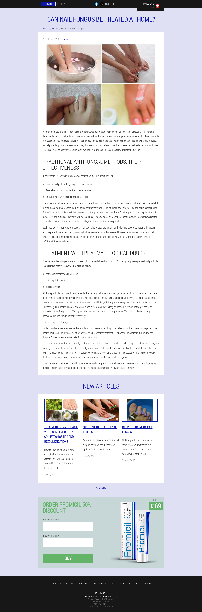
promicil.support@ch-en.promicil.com (101, 596)
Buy (68, 558)
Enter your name (51, 519)
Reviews (69, 583)
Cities (121, 583)
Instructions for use (103, 583)
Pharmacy (56, 583)
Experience (83, 583)
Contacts (146, 583)
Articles (133, 583)
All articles (101, 487)
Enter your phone (51, 535)
